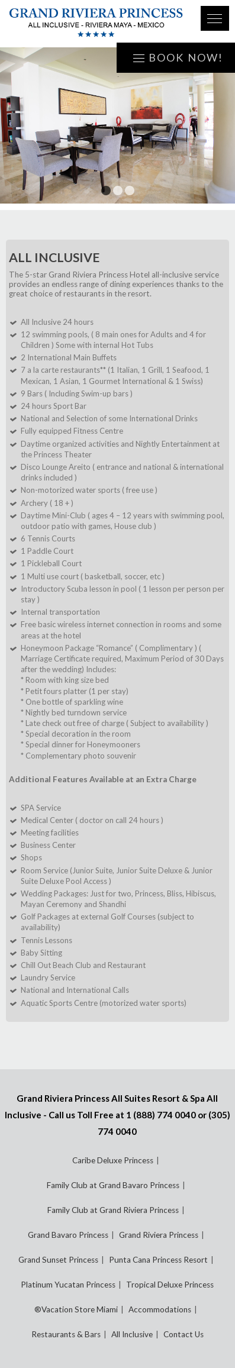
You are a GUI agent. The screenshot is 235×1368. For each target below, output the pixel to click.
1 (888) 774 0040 (161, 1114)
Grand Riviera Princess (158, 1235)
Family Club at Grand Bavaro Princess (113, 1185)
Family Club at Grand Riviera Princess (113, 1210)
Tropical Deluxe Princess (170, 1284)
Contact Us (183, 1334)
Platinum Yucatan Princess (68, 1284)
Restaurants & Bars (66, 1334)
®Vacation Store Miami (76, 1309)
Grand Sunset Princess (58, 1259)
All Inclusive (132, 1334)
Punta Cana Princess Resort (158, 1259)
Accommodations (159, 1309)
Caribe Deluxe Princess (112, 1160)
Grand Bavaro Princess (68, 1235)
